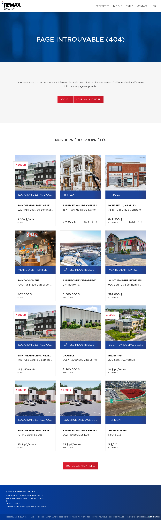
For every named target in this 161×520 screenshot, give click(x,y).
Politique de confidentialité (111, 517)
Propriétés (102, 6)
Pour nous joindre (88, 100)
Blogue (117, 6)
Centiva (153, 517)
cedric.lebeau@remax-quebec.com (30, 507)
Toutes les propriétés (80, 466)
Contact (142, 6)
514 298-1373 (16, 504)
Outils (129, 6)
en (154, 6)
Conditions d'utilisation (136, 517)
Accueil (65, 100)
